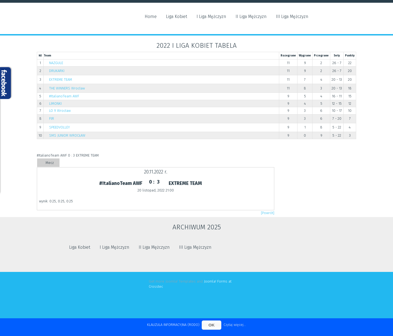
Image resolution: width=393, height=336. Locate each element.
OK (212, 325)
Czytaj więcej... (235, 325)
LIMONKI (55, 103)
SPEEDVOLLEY (59, 127)
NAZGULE (56, 63)
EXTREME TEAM (60, 79)
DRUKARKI (56, 71)
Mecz (50, 163)
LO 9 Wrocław (60, 111)
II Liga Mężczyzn (251, 16)
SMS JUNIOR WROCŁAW (67, 135)
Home (151, 16)
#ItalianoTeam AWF (64, 96)
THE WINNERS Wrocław (67, 88)
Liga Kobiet (176, 16)
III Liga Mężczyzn (292, 16)
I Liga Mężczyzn (211, 16)
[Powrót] (267, 213)
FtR (51, 118)
